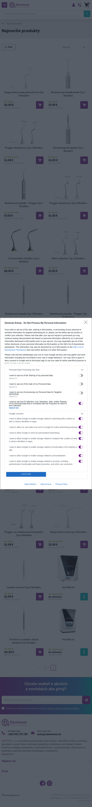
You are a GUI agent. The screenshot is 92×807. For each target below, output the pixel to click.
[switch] (81, 375)
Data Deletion (30, 484)
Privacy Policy (61, 484)
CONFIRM (26, 474)
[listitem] (46, 369)
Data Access (45, 484)
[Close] (86, 323)
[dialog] (46, 403)
